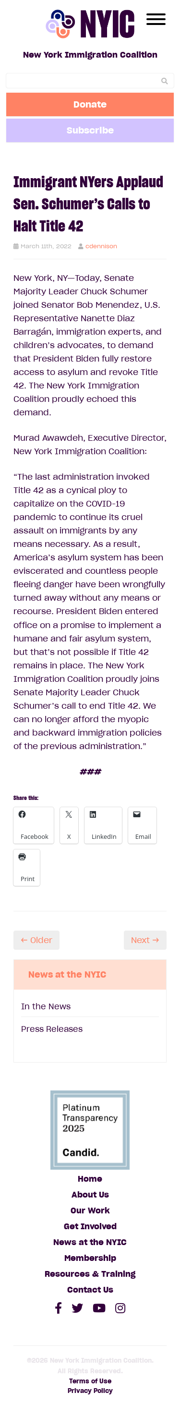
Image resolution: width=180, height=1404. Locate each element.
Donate (90, 104)
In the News (46, 1006)
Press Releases (52, 1029)
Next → (145, 940)
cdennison (101, 246)
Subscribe (90, 130)
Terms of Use (90, 1381)
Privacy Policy (90, 1391)
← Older (36, 940)
